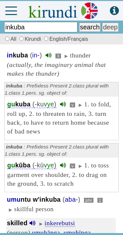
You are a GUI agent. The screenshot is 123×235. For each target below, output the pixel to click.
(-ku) (31, 104)
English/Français (66, 39)
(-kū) (31, 165)
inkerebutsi (60, 223)
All (10, 39)
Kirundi (30, 39)
